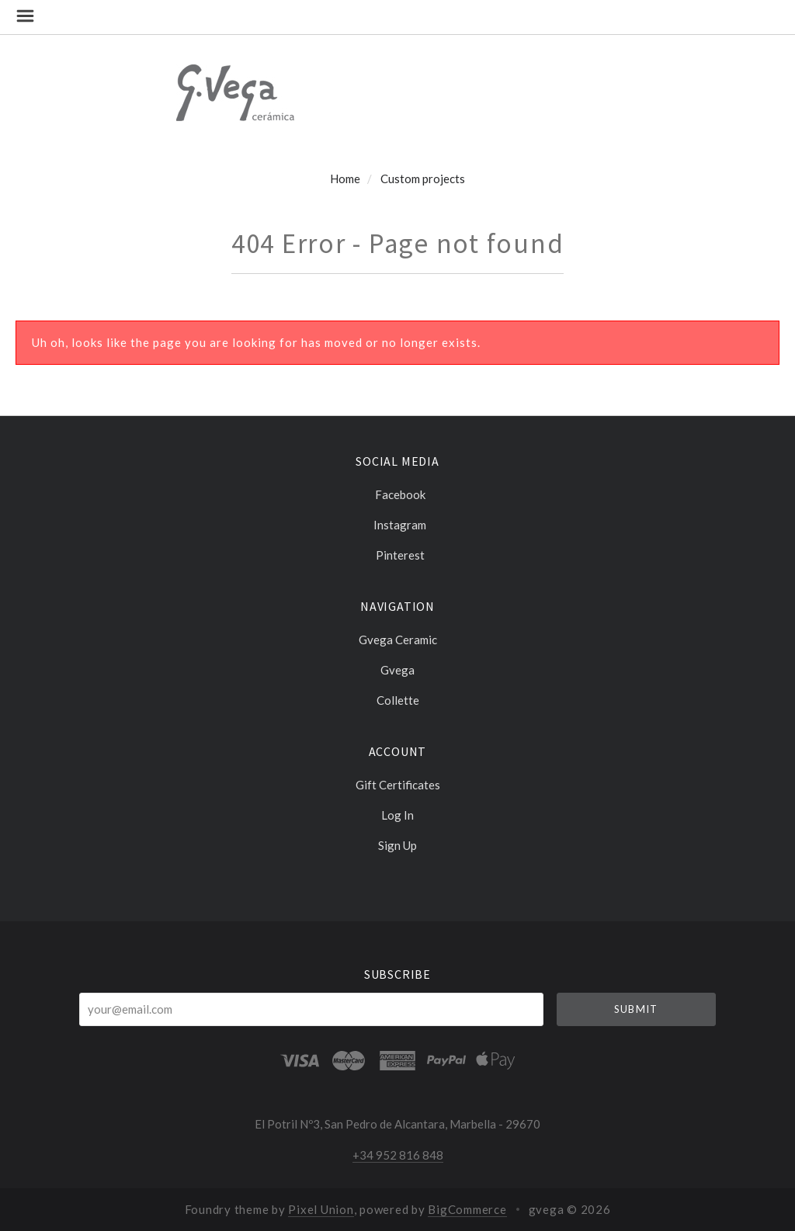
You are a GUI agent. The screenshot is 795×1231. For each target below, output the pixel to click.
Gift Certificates (398, 785)
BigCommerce (467, 1209)
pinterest (398, 554)
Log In (397, 815)
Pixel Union (320, 1209)
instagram (397, 525)
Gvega (397, 670)
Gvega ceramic (398, 640)
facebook (397, 494)
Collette (398, 699)
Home (345, 179)
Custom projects (422, 179)
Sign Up (397, 844)
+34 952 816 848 (397, 1155)
